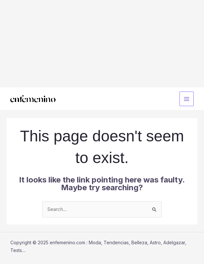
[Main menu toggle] (186, 99)
